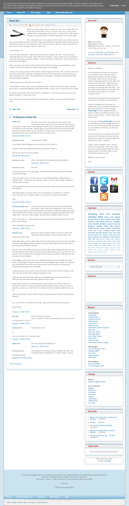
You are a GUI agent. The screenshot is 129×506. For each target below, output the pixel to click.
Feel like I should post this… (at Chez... (103, 436)
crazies (109, 224)
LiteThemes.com (42, 502)
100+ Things (103, 54)
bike (95, 249)
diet (112, 237)
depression (91, 241)
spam (96, 235)
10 (55, 25)
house (100, 230)
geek (118, 219)
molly (93, 239)
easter (105, 241)
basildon (90, 249)
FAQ (91, 54)
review (105, 235)
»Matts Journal (93, 326)
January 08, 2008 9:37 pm (40, 163)
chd (109, 237)
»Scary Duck (92, 338)
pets (94, 230)
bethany (91, 222)
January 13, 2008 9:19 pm (40, 346)
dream (114, 241)
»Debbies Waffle (93, 351)
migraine (105, 233)
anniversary (98, 241)
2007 (115, 247)
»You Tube (91, 403)
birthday (103, 224)
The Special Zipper (18, 206)
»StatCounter (92, 399)
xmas (118, 230)
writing (104, 251)
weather (96, 224)
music (90, 230)
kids (114, 219)
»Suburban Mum (93, 340)
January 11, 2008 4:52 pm (21, 339)
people (115, 235)
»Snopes (91, 397)
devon (93, 247)
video (106, 226)
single (113, 230)
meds (90, 228)
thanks (90, 237)
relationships (116, 228)
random (47, 25)
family (102, 222)
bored (89, 247)
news (90, 224)
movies (108, 228)
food (100, 237)
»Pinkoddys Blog (93, 334)
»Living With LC (93, 323)
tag (95, 251)
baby (97, 239)
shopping (106, 230)
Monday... (93, 422)
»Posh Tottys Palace (95, 336)
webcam (117, 239)
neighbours (91, 251)
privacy (108, 239)
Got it (123, 6)
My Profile (100, 52)
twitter (109, 245)
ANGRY (118, 245)
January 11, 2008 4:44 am (21, 312)
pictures (109, 222)
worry (101, 251)
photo (106, 217)
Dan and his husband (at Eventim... (101, 425)
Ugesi (25, 502)
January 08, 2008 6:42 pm (21, 156)
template (116, 222)
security (109, 243)
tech (102, 219)
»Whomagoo (92, 357)
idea (89, 239)
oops (102, 228)
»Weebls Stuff (92, 401)
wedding (105, 237)
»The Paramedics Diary (96, 366)
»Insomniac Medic (94, 364)
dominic (102, 239)
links (111, 226)
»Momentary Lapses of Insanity (98, 328)
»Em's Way (91, 353)
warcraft (95, 237)
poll (100, 243)
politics (105, 245)
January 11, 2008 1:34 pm (21, 323)
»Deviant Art (92, 390)
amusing (92, 214)
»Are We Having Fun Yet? (96, 349)
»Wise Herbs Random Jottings (98, 342)
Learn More (114, 6)
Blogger (108, 461)
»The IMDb (91, 392)
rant (102, 214)
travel (97, 251)
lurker (109, 241)
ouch (42, 25)
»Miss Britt (91, 330)
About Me (111, 52)
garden (112, 249)
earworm (90, 245)
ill (99, 219)
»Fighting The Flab (94, 319)
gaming (98, 233)
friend (97, 247)
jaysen (117, 226)
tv (108, 235)
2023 (119, 247)
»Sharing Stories (93, 355)
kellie (100, 217)
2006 (111, 247)
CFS (100, 235)
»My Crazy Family (94, 332)
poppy (104, 243)
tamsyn (96, 228)
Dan (33, 25)
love (100, 245)
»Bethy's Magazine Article (96, 382)
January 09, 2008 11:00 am (21, 202)
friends (90, 219)
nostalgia (95, 243)
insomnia (116, 224)
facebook (105, 249)
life (89, 235)
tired (97, 222)
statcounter (91, 233)
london (96, 245)
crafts (118, 243)
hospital (102, 247)
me (40, 25)
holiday (99, 226)
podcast (107, 247)
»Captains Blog (93, 317)
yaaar (112, 239)
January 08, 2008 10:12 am (21, 136)
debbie (14, 121)
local (92, 235)
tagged (117, 217)
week (118, 233)
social (110, 233)
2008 (113, 245)
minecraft (117, 249)
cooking (100, 249)
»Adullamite (92, 315)
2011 (114, 243)
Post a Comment (15, 364)
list (119, 235)
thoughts (117, 237)
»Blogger (91, 388)
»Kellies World (93, 321)
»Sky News (91, 394)
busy (96, 219)
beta (110, 235)
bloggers (91, 226)
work (114, 233)
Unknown (15, 233)
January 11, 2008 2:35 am (21, 228)
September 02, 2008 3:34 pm (22, 358)
